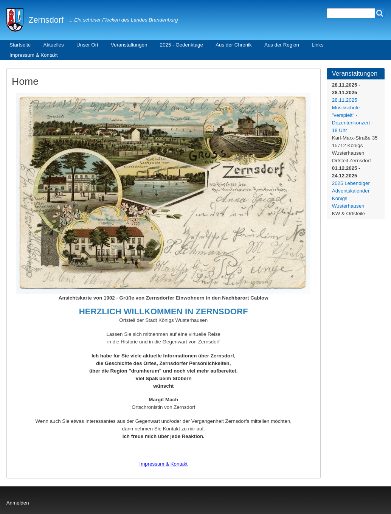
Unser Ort (87, 45)
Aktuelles (53, 45)
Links (317, 45)
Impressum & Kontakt (33, 55)
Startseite (20, 45)
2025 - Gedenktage (181, 45)
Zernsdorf (46, 20)
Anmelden (17, 503)
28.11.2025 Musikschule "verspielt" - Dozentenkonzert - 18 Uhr (352, 115)
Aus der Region (281, 45)
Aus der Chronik (234, 45)
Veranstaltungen (129, 45)
